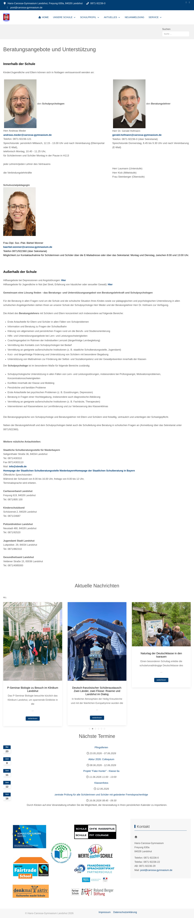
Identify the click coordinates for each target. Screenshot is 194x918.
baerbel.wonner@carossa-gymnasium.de (27, 247)
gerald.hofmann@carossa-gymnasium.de (137, 134)
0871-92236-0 (97, 3)
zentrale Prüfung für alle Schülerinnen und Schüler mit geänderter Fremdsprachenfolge (101, 794)
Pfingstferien (101, 747)
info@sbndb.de (18, 466)
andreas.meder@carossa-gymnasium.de (27, 134)
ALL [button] (5, 597)
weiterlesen (32, 711)
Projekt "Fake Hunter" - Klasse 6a (101, 771)
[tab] (89, 728)
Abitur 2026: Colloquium (101, 759)
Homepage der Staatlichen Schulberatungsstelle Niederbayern (39, 470)
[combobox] (175, 34)
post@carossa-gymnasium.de (26, 7)
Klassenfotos (101, 783)
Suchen (166, 29)
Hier (63, 280)
